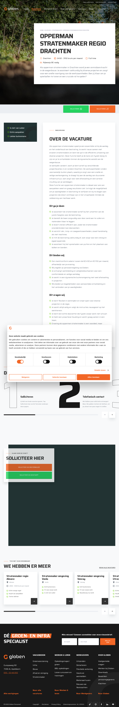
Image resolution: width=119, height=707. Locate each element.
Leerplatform (112, 2)
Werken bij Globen (106, 668)
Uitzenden (80, 661)
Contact (102, 8)
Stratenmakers (57, 30)
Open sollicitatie (88, 2)
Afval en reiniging (40, 673)
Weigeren (25, 377)
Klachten (102, 683)
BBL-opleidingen (62, 668)
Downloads (103, 672)
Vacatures (36, 8)
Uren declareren (101, 2)
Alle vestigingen (11, 693)
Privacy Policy (56, 704)
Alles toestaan (93, 377)
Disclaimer (45, 704)
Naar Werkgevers (84, 693)
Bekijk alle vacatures (107, 567)
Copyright (36, 704)
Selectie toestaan (59, 377)
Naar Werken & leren (61, 692)
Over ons (82, 8)
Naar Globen (103, 693)
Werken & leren (51, 8)
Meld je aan (107, 641)
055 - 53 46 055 (11, 672)
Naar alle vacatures (37, 692)
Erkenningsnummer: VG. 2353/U (73, 704)
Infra (35, 665)
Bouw (35, 669)
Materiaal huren (83, 680)
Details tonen (100, 370)
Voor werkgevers (68, 8)
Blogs (91, 8)
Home (26, 8)
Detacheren (81, 665)
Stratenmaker (39, 677)
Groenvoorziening (40, 661)
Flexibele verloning (84, 669)
